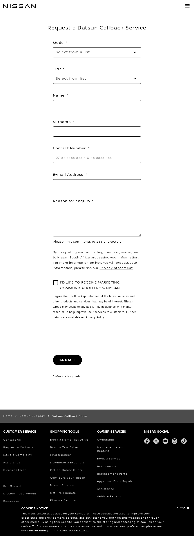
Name (59, 95)
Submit (68, 360)
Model (59, 43)
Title (57, 69)
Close (181, 508)
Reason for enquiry (72, 201)
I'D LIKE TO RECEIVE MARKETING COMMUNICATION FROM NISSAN (90, 285)
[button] (187, 6)
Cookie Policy (38, 530)
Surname (62, 122)
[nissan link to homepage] (19, 6)
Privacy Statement (74, 530)
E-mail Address (69, 175)
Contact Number (70, 148)
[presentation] (86, 337)
